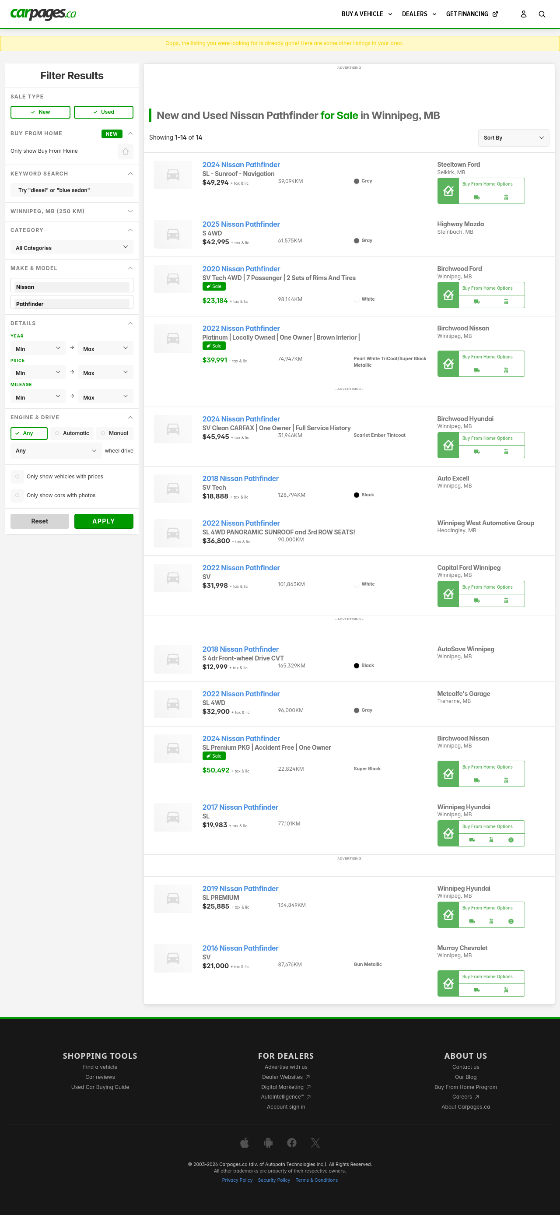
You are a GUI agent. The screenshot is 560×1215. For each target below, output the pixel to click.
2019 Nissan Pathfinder (241, 889)
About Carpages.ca (465, 1106)
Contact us (466, 1067)
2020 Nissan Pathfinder (241, 269)
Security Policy (274, 1180)
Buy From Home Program (465, 1087)
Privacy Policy (237, 1180)
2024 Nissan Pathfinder (241, 165)
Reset (39, 521)
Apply (104, 521)
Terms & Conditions (316, 1180)
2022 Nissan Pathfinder (241, 328)
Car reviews (100, 1077)
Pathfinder (72, 304)
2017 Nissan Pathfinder (240, 807)
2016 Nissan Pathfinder (241, 948)
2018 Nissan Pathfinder (241, 478)
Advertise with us (286, 1067)
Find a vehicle (100, 1067)
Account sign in (286, 1106)
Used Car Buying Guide (100, 1087)
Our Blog (465, 1077)
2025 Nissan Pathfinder (241, 224)
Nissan (72, 287)
